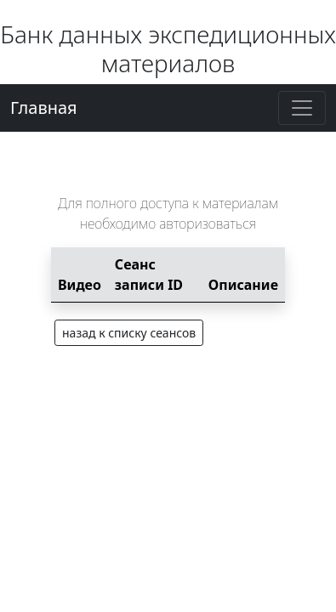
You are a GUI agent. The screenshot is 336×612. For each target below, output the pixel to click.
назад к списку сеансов (129, 333)
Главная (43, 107)
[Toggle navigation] (302, 108)
